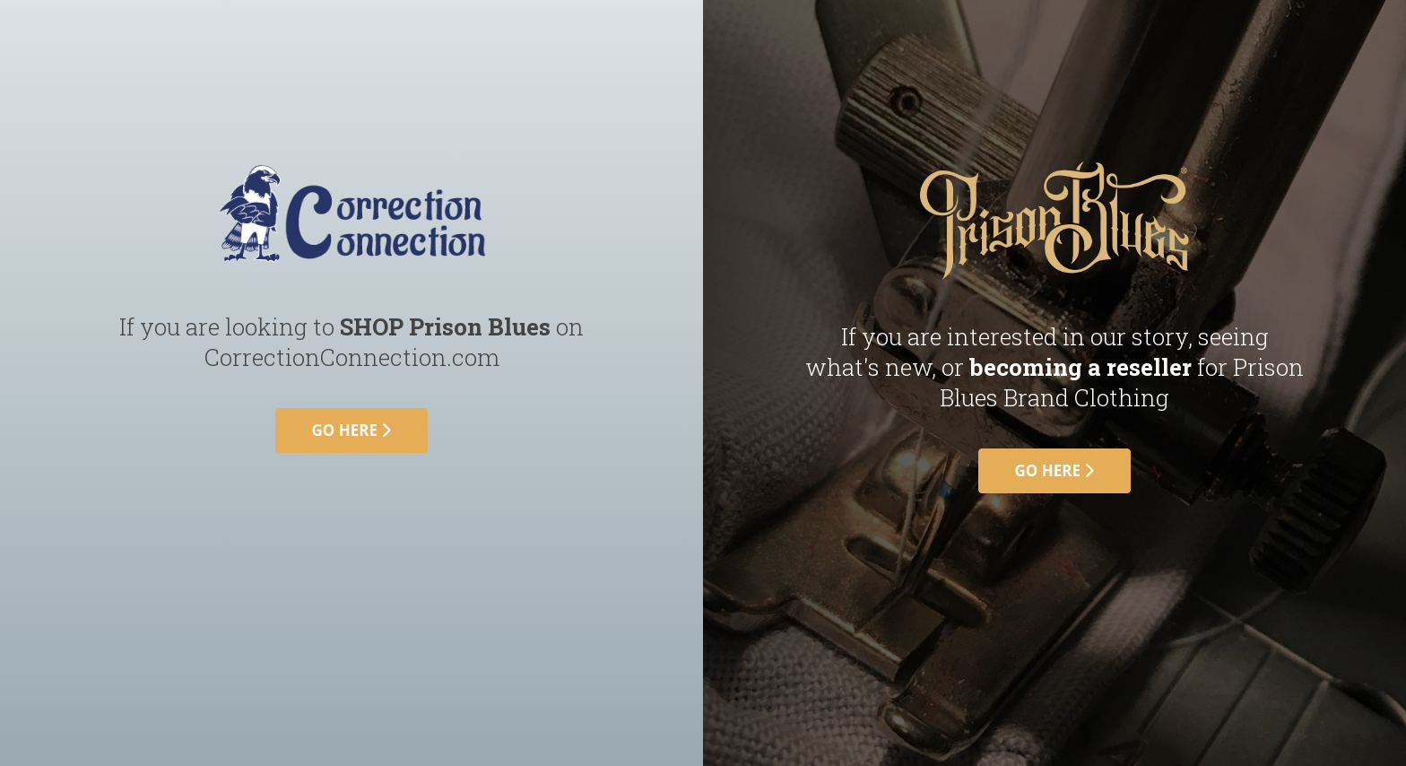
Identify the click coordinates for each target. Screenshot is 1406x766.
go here (352, 430)
